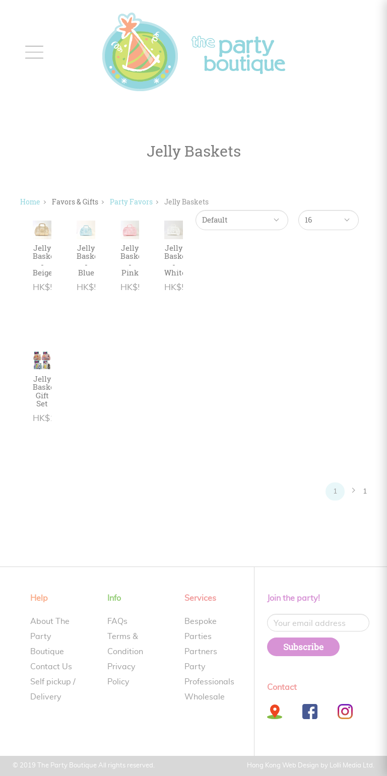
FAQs (117, 621)
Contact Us (51, 667)
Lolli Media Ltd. (352, 765)
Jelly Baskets (186, 201)
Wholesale (204, 697)
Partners (200, 652)
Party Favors (131, 201)
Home (30, 201)
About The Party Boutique (50, 636)
